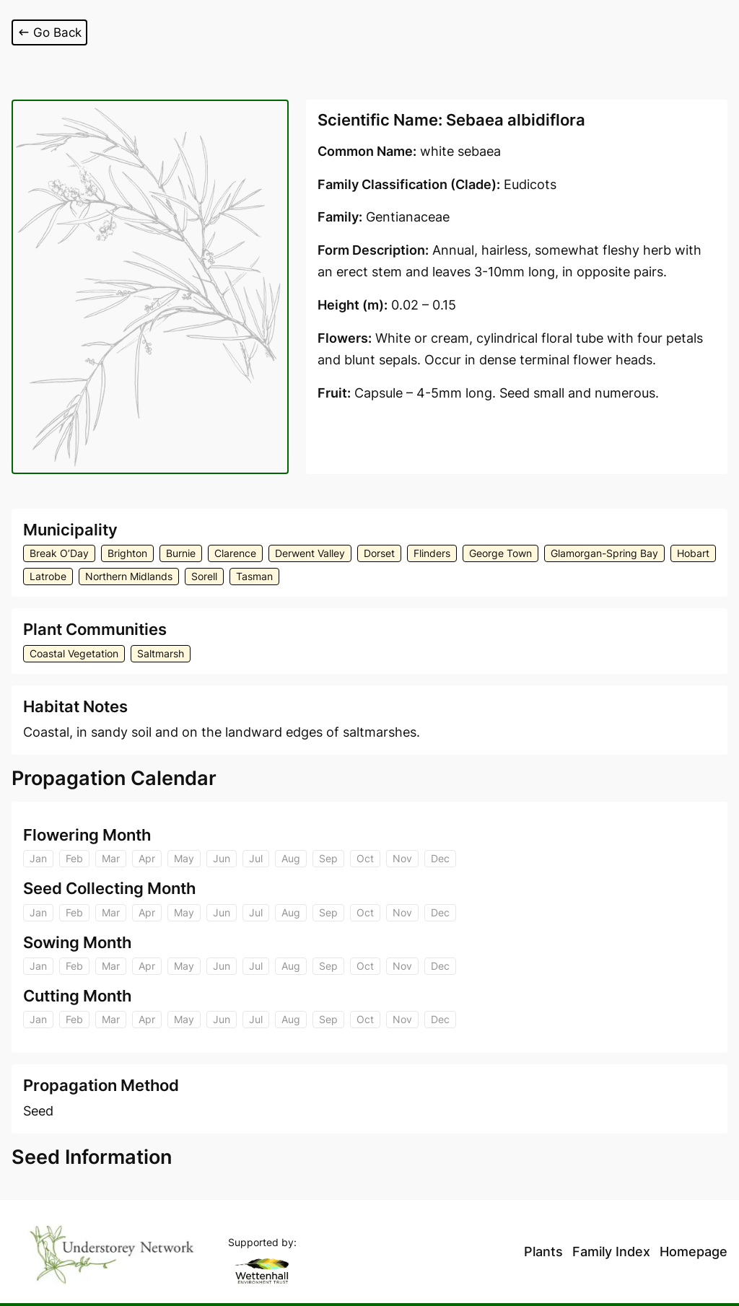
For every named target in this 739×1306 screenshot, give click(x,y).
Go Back (50, 32)
